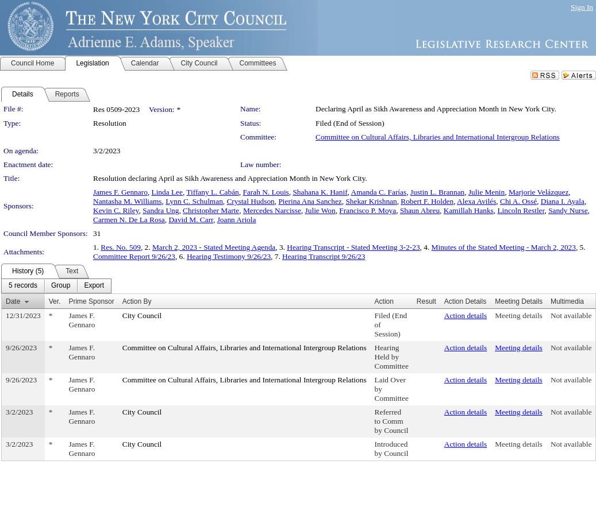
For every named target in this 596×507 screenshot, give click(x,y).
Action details (465, 315)
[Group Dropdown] (60, 286)
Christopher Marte (211, 210)
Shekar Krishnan (371, 201)
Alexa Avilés (476, 201)
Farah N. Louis (266, 192)
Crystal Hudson (250, 201)
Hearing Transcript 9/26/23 (323, 256)
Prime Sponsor (91, 301)
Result (426, 301)
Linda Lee (166, 192)
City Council (142, 315)
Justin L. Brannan (437, 192)
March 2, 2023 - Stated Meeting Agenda (213, 247)
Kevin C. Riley (116, 210)
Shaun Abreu (420, 210)
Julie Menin (486, 192)
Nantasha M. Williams (127, 201)
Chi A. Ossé (518, 201)
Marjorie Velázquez (538, 192)
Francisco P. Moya (367, 210)
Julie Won (320, 210)
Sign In (582, 7)
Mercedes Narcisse (272, 210)
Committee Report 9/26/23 (134, 256)
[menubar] (56, 285)
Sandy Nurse (567, 210)
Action (384, 301)
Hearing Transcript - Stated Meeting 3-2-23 (353, 247)
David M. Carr (190, 219)
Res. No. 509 (121, 247)
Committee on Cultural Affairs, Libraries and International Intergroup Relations (438, 137)
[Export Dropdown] (94, 286)
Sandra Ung (161, 210)
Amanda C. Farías (379, 192)
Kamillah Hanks (469, 210)
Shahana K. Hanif (320, 192)
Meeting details (519, 315)
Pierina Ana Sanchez (309, 201)
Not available (571, 315)
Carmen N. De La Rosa (129, 219)
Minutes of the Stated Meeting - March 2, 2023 (504, 247)
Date (13, 301)
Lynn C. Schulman (194, 201)
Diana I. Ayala (563, 201)
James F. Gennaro (120, 192)
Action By (137, 301)
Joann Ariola (236, 219)
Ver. (55, 301)
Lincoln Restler (520, 210)
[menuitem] (23, 286)
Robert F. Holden (427, 201)
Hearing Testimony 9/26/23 (229, 256)
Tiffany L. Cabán (212, 192)
